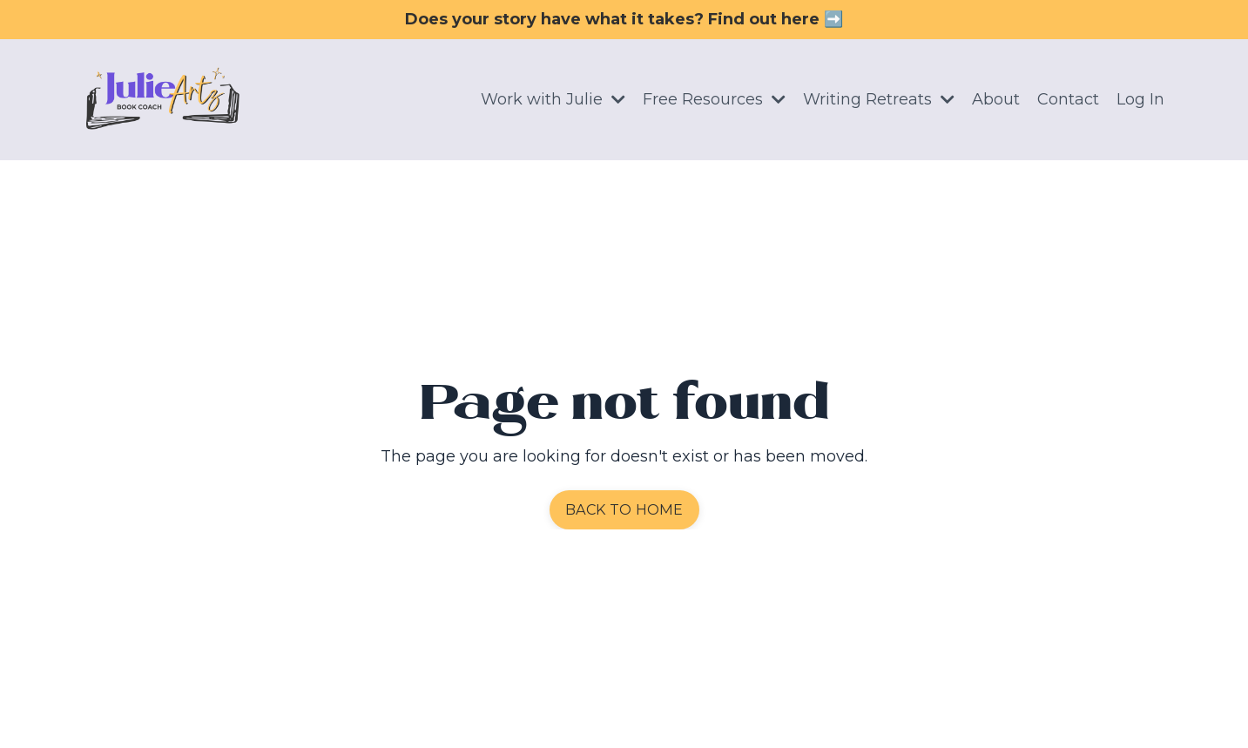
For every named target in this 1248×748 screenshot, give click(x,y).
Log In (1140, 99)
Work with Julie (553, 99)
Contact (1068, 99)
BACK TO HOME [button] (624, 509)
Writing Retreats (879, 99)
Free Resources (714, 99)
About (996, 99)
